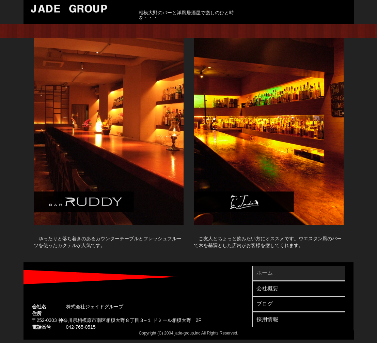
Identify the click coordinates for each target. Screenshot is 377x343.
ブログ (264, 304)
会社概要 (267, 288)
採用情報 (267, 319)
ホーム (264, 273)
